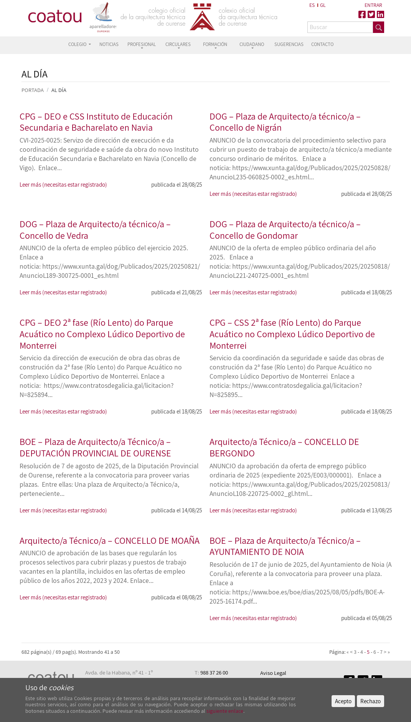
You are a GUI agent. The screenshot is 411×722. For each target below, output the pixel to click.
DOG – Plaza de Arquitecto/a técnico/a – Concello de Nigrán (285, 122)
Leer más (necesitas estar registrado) (63, 184)
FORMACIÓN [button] (215, 44)
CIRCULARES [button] (178, 44)
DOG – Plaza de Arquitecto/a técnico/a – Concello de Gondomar (285, 229)
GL (323, 5)
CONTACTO (322, 44)
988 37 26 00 (214, 672)
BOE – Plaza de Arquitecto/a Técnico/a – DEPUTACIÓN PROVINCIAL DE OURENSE (95, 447)
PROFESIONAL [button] (141, 44)
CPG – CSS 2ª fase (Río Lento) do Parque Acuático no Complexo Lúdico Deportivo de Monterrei (292, 333)
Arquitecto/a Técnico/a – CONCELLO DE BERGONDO (284, 447)
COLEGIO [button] (77, 44)
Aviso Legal (273, 672)
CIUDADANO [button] (251, 44)
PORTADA (32, 90)
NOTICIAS (109, 44)
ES (312, 5)
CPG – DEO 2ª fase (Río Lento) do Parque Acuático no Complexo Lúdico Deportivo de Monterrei (102, 333)
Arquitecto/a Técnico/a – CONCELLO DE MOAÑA (110, 540)
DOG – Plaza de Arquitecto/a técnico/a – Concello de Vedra (95, 229)
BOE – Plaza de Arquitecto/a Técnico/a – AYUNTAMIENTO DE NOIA (285, 546)
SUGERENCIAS (289, 44)
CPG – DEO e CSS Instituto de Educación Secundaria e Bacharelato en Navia (96, 122)
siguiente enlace (224, 710)
